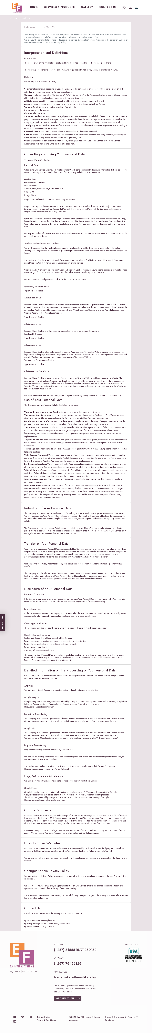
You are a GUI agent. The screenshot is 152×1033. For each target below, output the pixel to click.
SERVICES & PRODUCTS (59, 7)
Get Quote (59, 1018)
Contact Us (107, 7)
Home (34, 7)
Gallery (87, 7)
